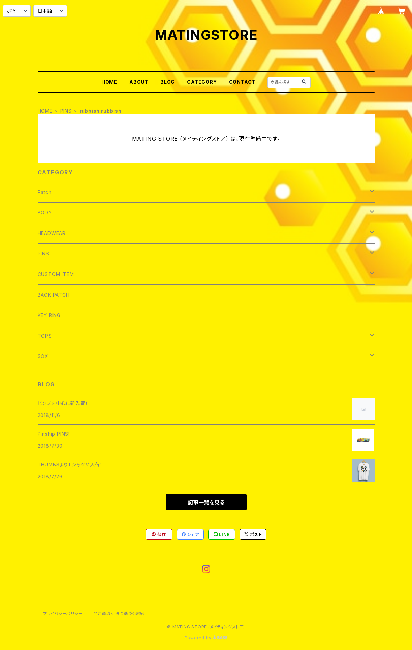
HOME (109, 82)
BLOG (167, 82)
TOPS (45, 336)
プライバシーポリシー (63, 613)
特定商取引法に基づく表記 (119, 613)
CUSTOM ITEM (56, 274)
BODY (45, 212)
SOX (43, 356)
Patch (45, 192)
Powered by (206, 637)
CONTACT (242, 82)
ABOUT (138, 82)
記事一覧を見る (206, 502)
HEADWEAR (52, 233)
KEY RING (49, 315)
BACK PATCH (54, 295)
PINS (66, 111)
